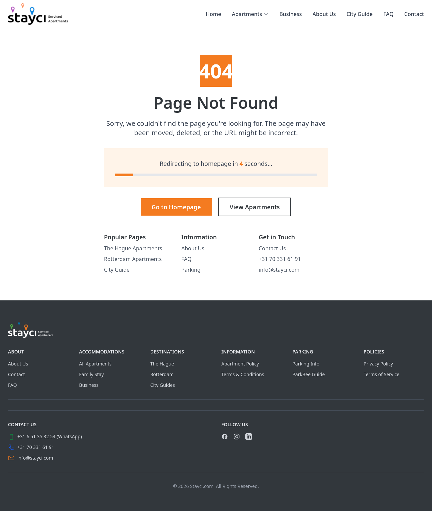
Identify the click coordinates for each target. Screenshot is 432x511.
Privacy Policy (378, 363)
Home (213, 14)
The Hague (162, 363)
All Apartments (95, 363)
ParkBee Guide (308, 374)
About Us (324, 14)
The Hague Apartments (133, 248)
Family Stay (91, 374)
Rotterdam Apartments (133, 259)
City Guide (360, 14)
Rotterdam (162, 374)
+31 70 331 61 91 (280, 259)
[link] (38, 14)
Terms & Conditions (242, 374)
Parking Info (305, 363)
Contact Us (272, 248)
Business (290, 14)
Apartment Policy (240, 363)
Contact (414, 14)
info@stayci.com (279, 269)
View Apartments (255, 207)
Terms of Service (382, 374)
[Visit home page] (216, 330)
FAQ (388, 14)
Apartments (250, 14)
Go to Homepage (176, 207)
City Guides (162, 385)
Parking (191, 269)
